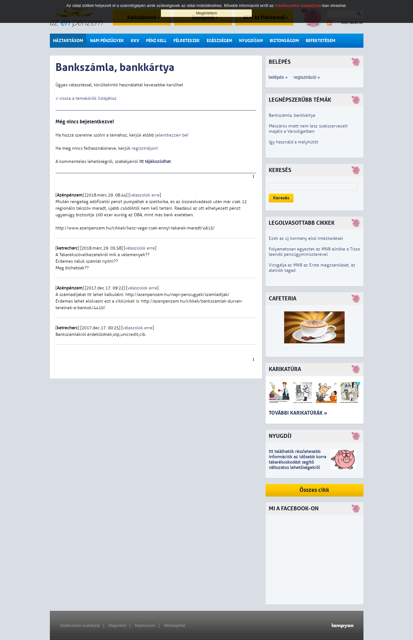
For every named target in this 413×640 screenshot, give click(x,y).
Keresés (281, 198)
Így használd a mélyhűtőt (293, 142)
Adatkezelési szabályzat (80, 625)
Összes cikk (314, 490)
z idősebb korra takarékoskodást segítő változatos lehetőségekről (297, 462)
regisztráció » (307, 77)
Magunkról (117, 625)
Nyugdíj (280, 436)
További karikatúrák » (298, 413)
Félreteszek (186, 40)
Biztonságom (284, 40)
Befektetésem (320, 40)
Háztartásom (68, 40)
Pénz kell (156, 40)
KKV (135, 40)
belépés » (278, 77)
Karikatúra (285, 369)
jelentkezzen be (171, 135)
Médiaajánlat (174, 625)
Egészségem (219, 40)
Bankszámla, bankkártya (292, 115)
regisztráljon (144, 148)
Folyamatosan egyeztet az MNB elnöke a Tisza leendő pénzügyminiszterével (314, 251)
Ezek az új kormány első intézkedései (306, 238)
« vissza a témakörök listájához (86, 98)
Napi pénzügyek (107, 40)
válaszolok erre (145, 195)
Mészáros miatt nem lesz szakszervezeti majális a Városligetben (308, 128)
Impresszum (145, 625)
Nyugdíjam (251, 40)
